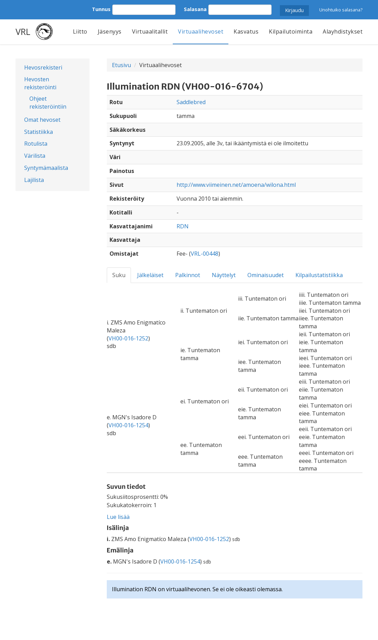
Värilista (34, 155)
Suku (118, 275)
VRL (23, 31)
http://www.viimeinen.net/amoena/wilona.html (236, 185)
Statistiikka (38, 132)
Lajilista (34, 180)
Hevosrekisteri (43, 67)
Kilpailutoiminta (290, 31)
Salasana (195, 9)
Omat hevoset (42, 120)
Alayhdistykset (342, 31)
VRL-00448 (204, 253)
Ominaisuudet (265, 275)
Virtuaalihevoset (200, 31)
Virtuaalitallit (150, 31)
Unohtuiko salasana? (340, 10)
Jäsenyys (110, 31)
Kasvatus (246, 31)
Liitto (80, 31)
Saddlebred (191, 102)
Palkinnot (187, 275)
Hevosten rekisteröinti (40, 83)
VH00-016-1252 (128, 338)
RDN (183, 226)
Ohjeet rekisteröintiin (47, 102)
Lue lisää (118, 517)
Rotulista (35, 143)
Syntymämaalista (46, 168)
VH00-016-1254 (128, 425)
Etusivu (121, 65)
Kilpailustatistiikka (319, 275)
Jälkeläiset (150, 275)
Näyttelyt (224, 275)
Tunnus (101, 9)
